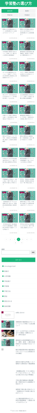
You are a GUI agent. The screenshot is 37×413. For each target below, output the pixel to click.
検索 (3, 249)
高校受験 (7, 306)
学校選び (27, 15)
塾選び (27, 11)
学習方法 (9, 15)
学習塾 (6, 286)
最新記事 (9, 11)
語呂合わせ (8, 301)
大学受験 (7, 276)
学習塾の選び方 (18, 3)
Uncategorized (9, 266)
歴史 (5, 296)
